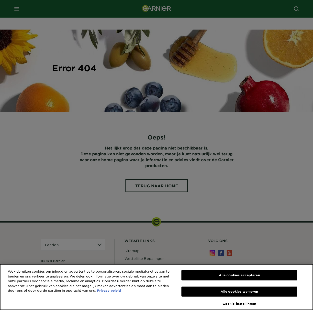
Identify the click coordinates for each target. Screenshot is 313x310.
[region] (156, 287)
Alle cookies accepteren (239, 275)
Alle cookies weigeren (239, 291)
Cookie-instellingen (239, 304)
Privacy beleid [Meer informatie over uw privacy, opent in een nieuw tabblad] (109, 290)
